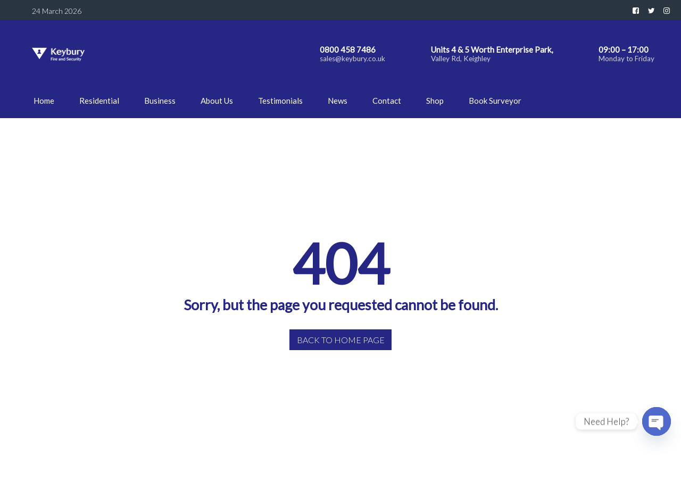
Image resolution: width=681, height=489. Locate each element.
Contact (386, 100)
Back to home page (341, 340)
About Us (217, 100)
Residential (99, 100)
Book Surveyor (495, 100)
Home (44, 100)
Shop (435, 100)
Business (160, 100)
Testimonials (280, 100)
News (337, 100)
